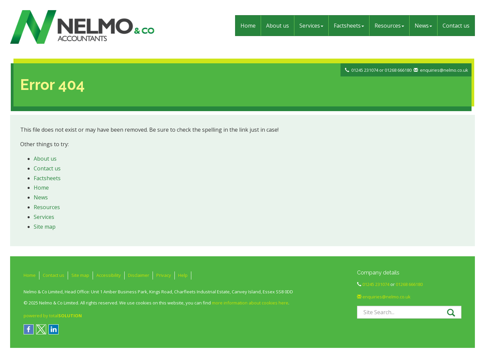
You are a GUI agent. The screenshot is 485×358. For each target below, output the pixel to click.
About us (277, 25)
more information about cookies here (250, 303)
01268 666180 (398, 70)
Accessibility (108, 275)
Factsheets (349, 25)
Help (183, 275)
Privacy (163, 275)
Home (248, 25)
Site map (45, 226)
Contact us (456, 25)
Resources (389, 25)
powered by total (53, 316)
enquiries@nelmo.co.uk (444, 70)
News (423, 25)
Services (311, 25)
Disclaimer (138, 275)
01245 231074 (364, 70)
